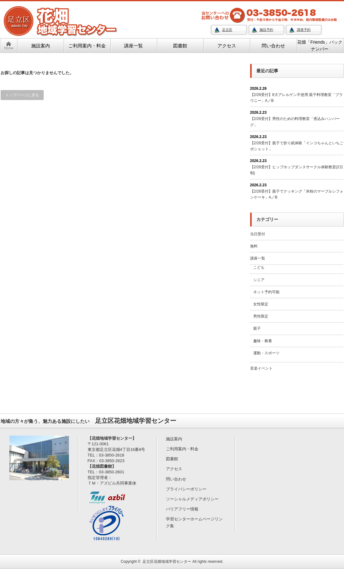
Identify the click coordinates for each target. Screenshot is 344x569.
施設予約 (266, 29)
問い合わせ (176, 479)
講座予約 (304, 29)
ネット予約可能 (266, 292)
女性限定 (260, 304)
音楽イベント (261, 368)
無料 (254, 246)
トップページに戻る (22, 95)
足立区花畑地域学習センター (167, 561)
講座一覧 (257, 258)
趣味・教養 (262, 341)
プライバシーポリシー (186, 489)
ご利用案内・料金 (182, 449)
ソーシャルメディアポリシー (192, 499)
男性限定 (260, 316)
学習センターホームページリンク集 (194, 522)
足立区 (227, 29)
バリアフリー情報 (182, 509)
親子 (257, 328)
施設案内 (174, 439)
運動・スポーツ (266, 353)
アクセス (174, 468)
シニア (258, 280)
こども (258, 267)
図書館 (172, 459)
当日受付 (257, 234)
